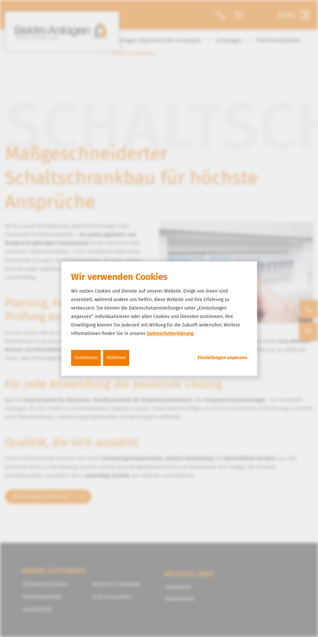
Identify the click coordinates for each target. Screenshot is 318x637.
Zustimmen (86, 357)
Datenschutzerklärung (170, 333)
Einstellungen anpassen (222, 358)
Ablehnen (116, 357)
